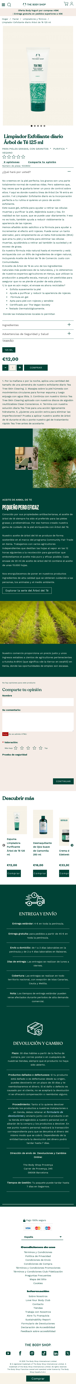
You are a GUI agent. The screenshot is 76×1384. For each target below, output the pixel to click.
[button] (73, 845)
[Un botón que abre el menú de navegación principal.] (3, 5)
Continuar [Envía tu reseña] (63, 781)
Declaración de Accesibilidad (38, 1327)
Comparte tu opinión (42, 162)
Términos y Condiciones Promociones (38, 1267)
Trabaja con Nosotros (38, 1311)
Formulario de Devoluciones (38, 1323)
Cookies (38, 1283)
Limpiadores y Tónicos (34, 19)
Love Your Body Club (38, 1300)
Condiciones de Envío (38, 1259)
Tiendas (38, 1307)
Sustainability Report (38, 1319)
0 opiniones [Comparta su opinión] (12, 162)
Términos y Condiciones (38, 1252)
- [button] (5, 367)
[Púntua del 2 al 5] (22, 748)
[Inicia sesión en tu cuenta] (72, 5)
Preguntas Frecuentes (38, 1275)
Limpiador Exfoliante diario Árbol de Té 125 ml (26, 22)
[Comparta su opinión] (13, 157)
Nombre (7, 695)
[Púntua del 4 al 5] (34, 748)
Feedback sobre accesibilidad (38, 1331)
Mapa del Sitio (38, 1279)
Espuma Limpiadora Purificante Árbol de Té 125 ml (16, 847)
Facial (15, 19)
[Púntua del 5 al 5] (40, 748)
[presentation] (25, 768)
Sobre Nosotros (38, 1296)
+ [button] (20, 367)
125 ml (9, 349)
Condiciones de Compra (38, 1263)
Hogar (5, 19)
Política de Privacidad (38, 1256)
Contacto (38, 1304)
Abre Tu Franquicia (38, 1315)
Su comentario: (11, 710)
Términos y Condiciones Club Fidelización (38, 1271)
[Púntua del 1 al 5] (16, 748)
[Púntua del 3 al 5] (28, 748)
